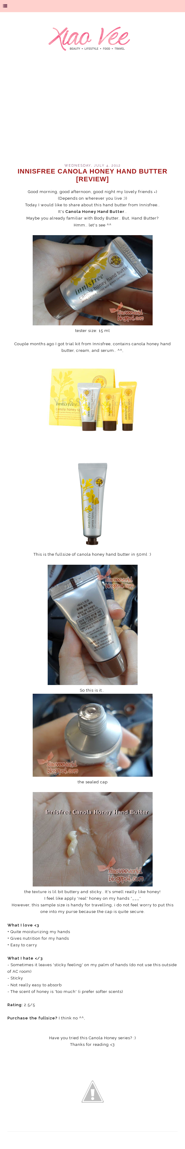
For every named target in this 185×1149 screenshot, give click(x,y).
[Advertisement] (92, 112)
